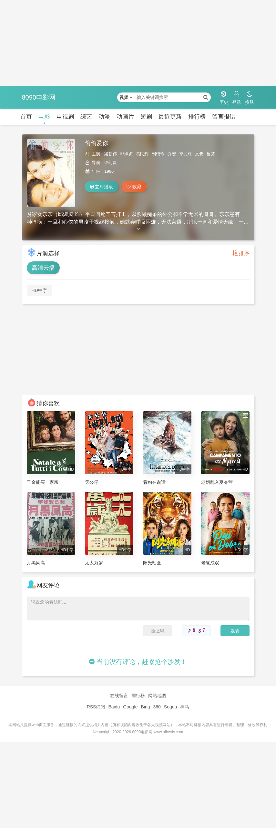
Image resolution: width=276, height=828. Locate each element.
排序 (240, 253)
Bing (145, 706)
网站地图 (157, 695)
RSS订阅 (96, 706)
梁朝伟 (110, 153)
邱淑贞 (126, 153)
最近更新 (170, 116)
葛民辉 (142, 153)
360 (156, 706)
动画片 (125, 116)
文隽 (199, 153)
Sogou (170, 706)
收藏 (134, 186)
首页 (26, 116)
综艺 (86, 116)
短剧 (146, 116)
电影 (44, 116)
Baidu (114, 706)
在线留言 (119, 695)
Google (130, 706)
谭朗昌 (110, 162)
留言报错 (223, 116)
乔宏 (172, 153)
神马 (184, 706)
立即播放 (101, 186)
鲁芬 (211, 153)
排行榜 (197, 116)
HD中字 (39, 290)
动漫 (104, 116)
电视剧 (65, 116)
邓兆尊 (185, 153)
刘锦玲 (158, 153)
